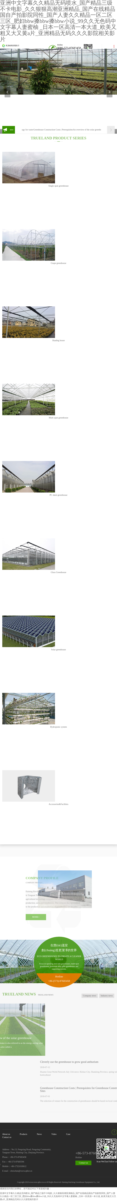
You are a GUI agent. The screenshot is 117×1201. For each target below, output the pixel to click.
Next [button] (109, 92)
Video (53, 1134)
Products (23, 1134)
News (39, 1134)
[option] (58, 72)
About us (6, 1134)
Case (68, 1134)
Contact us (6, 1137)
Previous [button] (7, 92)
